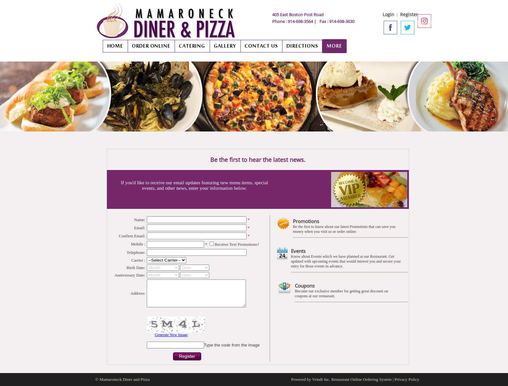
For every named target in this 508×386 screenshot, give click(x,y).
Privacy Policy (407, 379)
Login (388, 14)
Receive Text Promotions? (237, 244)
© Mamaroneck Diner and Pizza (122, 379)
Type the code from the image (232, 345)
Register (409, 14)
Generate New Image (171, 335)
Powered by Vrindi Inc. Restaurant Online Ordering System (341, 379)
